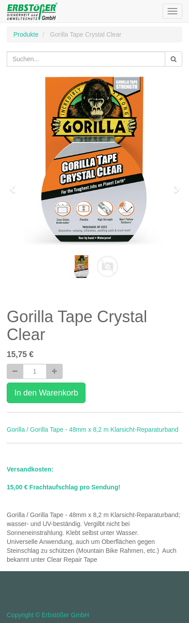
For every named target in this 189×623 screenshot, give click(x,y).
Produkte (26, 34)
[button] (15, 185)
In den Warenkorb (46, 392)
